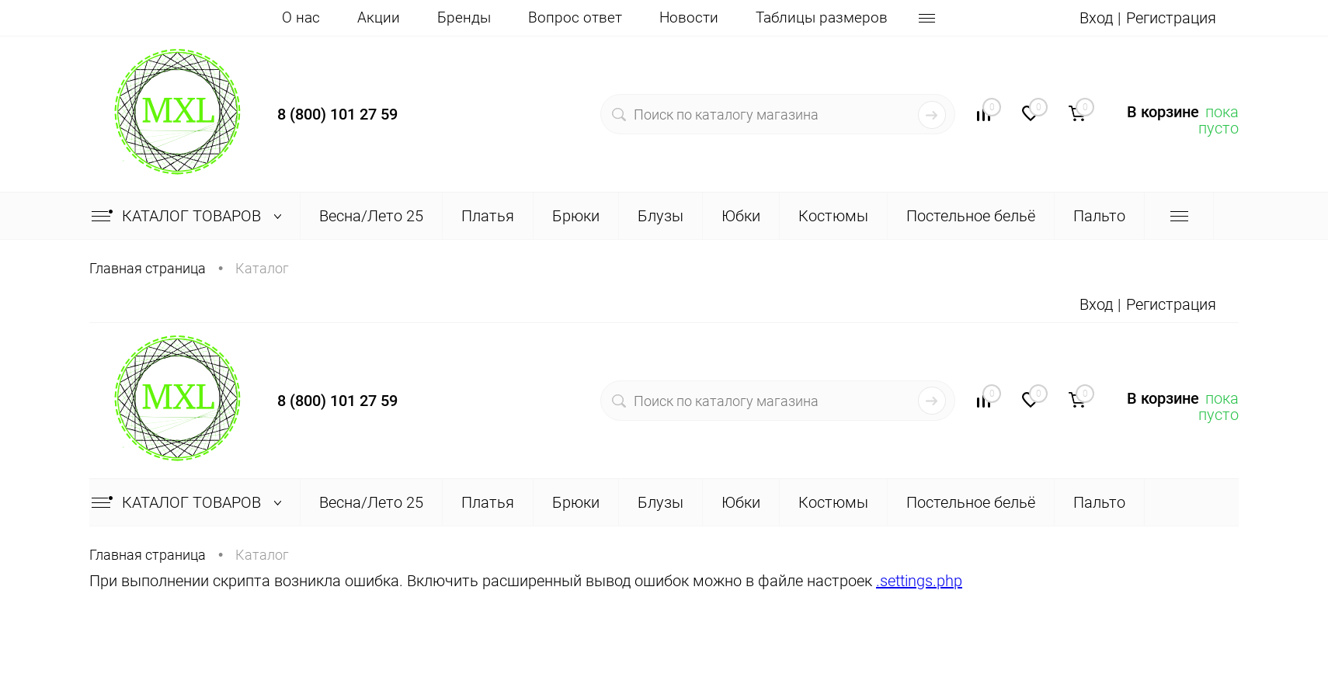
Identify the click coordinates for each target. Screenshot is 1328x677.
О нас (301, 17)
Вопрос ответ (575, 17)
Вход (1096, 18)
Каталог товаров (189, 216)
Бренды (464, 17)
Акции (378, 17)
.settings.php (919, 580)
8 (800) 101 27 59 (337, 114)
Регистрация (1171, 18)
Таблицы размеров (822, 17)
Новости (688, 17)
